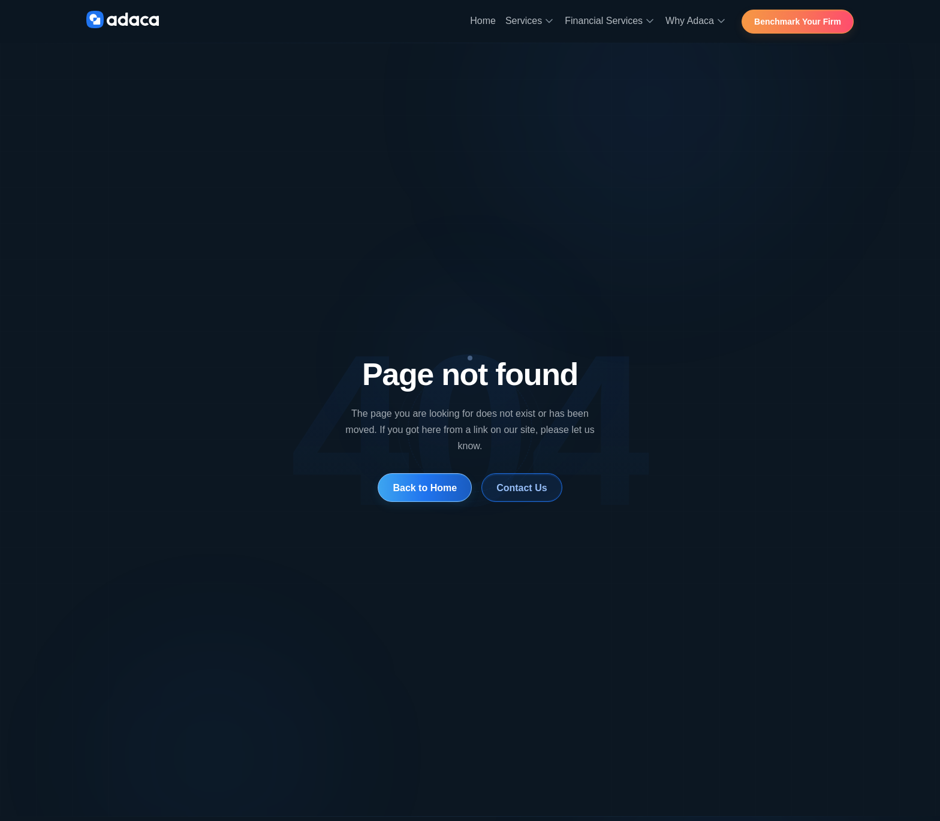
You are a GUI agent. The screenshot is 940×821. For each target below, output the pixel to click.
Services (530, 21)
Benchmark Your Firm (798, 22)
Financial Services (610, 21)
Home (483, 21)
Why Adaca (696, 21)
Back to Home (425, 488)
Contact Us (522, 488)
